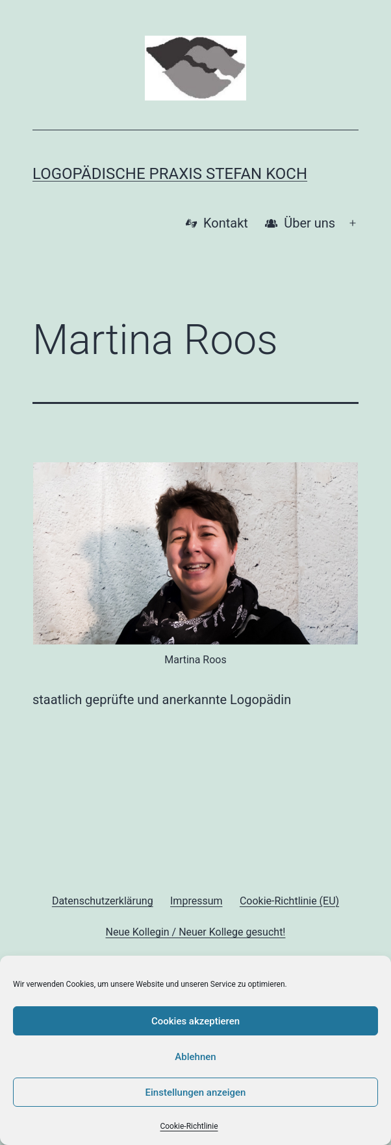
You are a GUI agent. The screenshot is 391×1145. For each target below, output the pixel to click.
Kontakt (217, 223)
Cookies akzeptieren (195, 1021)
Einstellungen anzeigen (195, 1092)
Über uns (300, 223)
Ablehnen (195, 1057)
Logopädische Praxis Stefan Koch (169, 174)
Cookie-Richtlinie (189, 1126)
